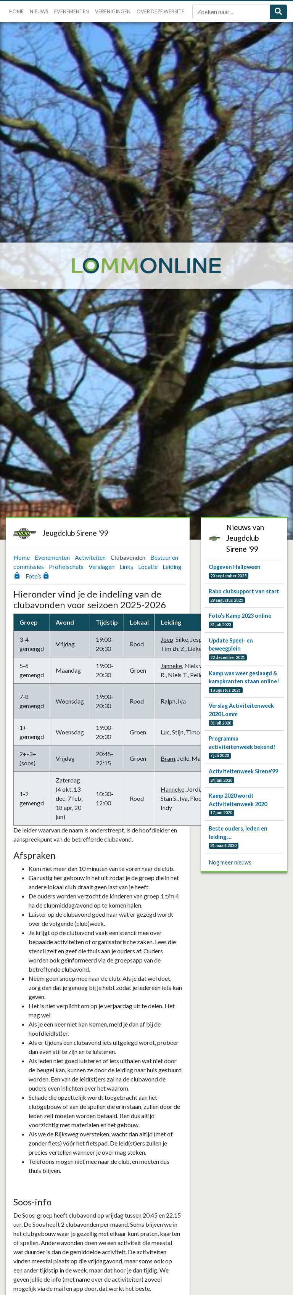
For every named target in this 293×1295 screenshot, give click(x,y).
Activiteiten (91, 557)
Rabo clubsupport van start (244, 591)
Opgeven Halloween (235, 567)
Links (126, 566)
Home (16, 11)
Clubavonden (128, 557)
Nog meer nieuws (230, 862)
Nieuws (39, 11)
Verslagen (102, 566)
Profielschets (67, 566)
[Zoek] (231, 12)
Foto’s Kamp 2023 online (240, 615)
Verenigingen (112, 11)
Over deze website (160, 11)
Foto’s (38, 576)
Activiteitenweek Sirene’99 (243, 771)
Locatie (148, 566)
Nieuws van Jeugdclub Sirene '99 (245, 538)
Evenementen (71, 11)
